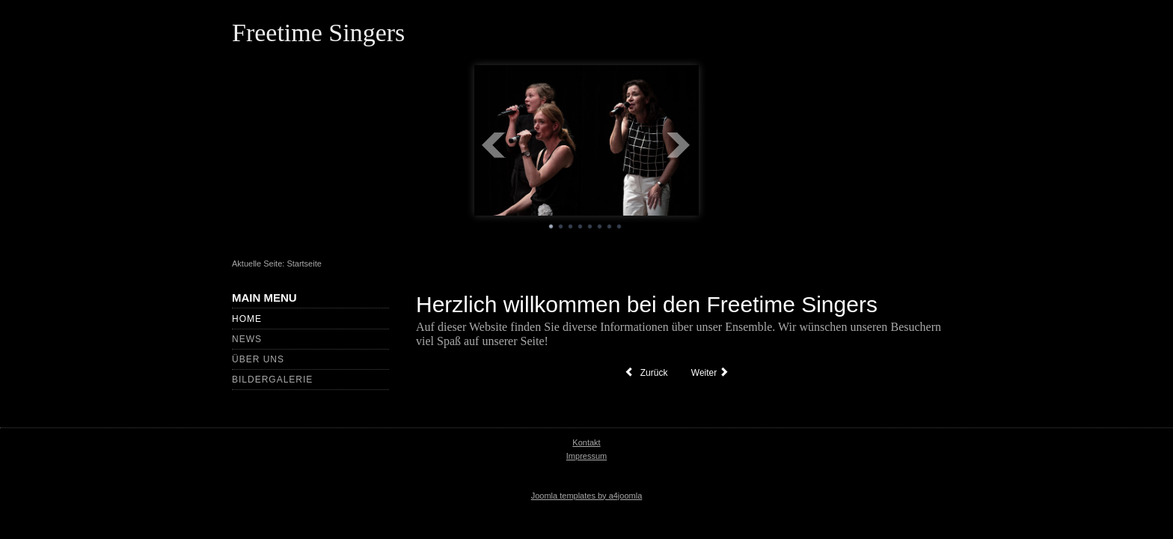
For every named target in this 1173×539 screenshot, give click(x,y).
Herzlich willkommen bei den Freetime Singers (647, 304)
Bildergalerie (272, 379)
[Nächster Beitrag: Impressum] (712, 372)
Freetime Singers (318, 32)
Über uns (258, 359)
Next (679, 145)
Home (247, 319)
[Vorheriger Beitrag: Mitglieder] (646, 372)
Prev (494, 145)
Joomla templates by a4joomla (587, 495)
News (247, 339)
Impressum (586, 455)
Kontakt (586, 442)
